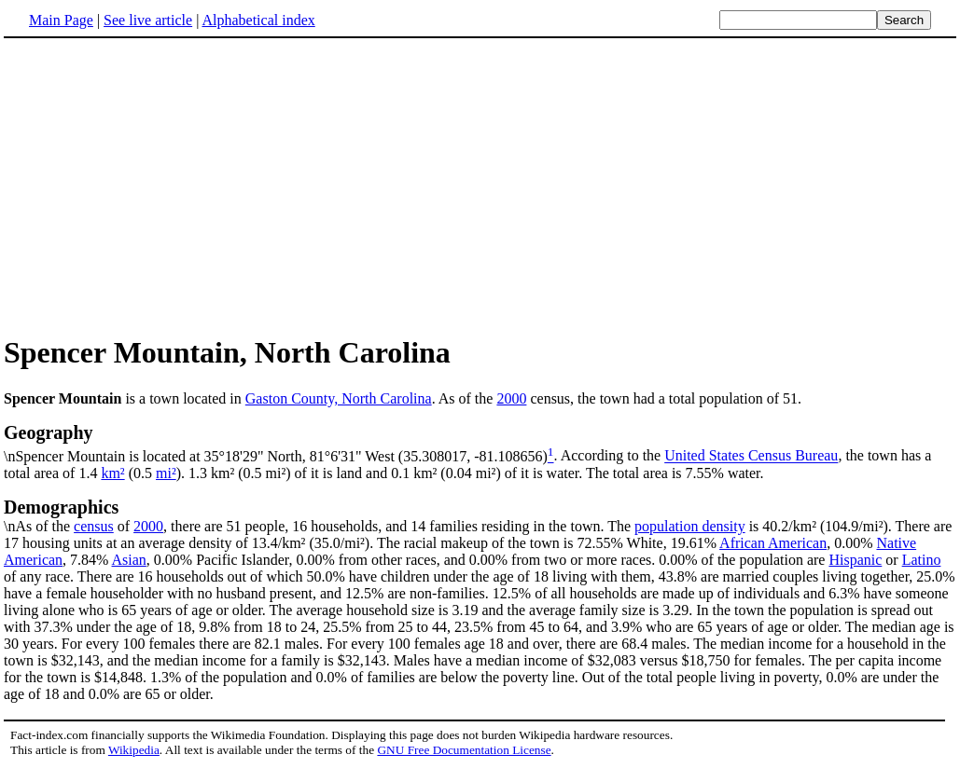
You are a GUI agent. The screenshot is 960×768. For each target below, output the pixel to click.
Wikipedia (134, 750)
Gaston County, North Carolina (338, 398)
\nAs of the (480, 515)
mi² (166, 473)
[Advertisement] (160, 185)
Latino (921, 560)
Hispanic (855, 560)
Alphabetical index (258, 20)
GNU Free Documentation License (463, 750)
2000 (511, 398)
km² (112, 473)
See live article (148, 20)
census (94, 526)
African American (773, 543)
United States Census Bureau (751, 456)
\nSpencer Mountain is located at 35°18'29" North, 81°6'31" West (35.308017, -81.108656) (480, 442)
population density (689, 526)
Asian (129, 560)
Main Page (61, 20)
